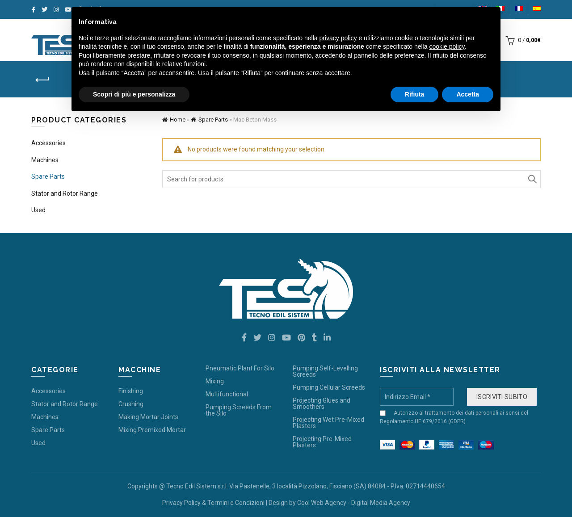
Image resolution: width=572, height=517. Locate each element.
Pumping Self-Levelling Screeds (325, 371)
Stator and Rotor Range (64, 193)
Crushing (130, 404)
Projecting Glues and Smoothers (321, 403)
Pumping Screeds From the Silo (239, 410)
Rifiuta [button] (415, 94)
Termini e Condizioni (236, 502)
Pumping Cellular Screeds (329, 387)
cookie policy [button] (446, 46)
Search (532, 179)
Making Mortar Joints (148, 416)
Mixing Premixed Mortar (152, 429)
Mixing (215, 381)
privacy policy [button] (338, 38)
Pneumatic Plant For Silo (240, 368)
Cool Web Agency (321, 502)
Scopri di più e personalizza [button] (134, 94)
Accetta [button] (467, 94)
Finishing (130, 391)
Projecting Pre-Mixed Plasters (322, 442)
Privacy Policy (181, 502)
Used (38, 210)
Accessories (48, 143)
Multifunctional (227, 394)
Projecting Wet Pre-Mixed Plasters (328, 422)
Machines (45, 160)
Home (177, 119)
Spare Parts (213, 119)
